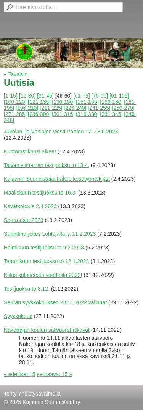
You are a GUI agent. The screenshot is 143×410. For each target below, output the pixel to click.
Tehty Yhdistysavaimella (32, 394)
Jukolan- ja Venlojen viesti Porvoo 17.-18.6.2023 (61, 132)
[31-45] (45, 96)
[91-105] (119, 96)
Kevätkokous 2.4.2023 (30, 206)
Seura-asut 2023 (23, 220)
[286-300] (39, 114)
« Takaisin (15, 74)
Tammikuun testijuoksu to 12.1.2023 (46, 261)
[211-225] (51, 108)
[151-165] (87, 102)
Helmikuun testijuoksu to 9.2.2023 (44, 247)
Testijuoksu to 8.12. (27, 289)
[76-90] (100, 96)
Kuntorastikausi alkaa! (30, 151)
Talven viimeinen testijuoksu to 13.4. (46, 165)
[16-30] (27, 96)
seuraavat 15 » (54, 374)
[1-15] (11, 96)
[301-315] (63, 114)
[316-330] (87, 114)
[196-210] (27, 108)
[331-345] (111, 114)
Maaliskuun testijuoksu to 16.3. (40, 193)
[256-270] (123, 108)
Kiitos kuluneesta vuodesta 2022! (43, 275)
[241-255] (99, 108)
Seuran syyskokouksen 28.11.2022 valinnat (55, 302)
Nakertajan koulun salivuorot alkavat (47, 330)
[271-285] (15, 114)
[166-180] (111, 102)
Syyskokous (18, 316)
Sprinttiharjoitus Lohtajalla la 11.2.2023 (50, 234)
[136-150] (63, 102)
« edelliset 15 (19, 374)
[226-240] (75, 108)
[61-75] (81, 96)
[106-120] (15, 102)
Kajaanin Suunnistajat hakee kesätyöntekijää (57, 179)
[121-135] (39, 102)
